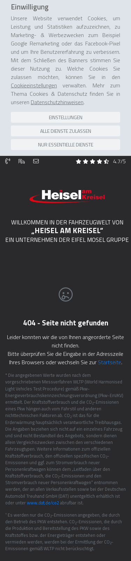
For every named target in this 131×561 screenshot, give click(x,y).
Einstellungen (65, 102)
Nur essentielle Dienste (65, 129)
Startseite (109, 339)
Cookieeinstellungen (34, 70)
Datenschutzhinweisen (57, 86)
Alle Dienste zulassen (65, 115)
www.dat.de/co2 (43, 479)
